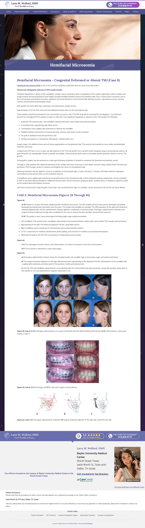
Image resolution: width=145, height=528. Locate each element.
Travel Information (40, 11)
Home (8, 11)
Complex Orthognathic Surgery (68, 515)
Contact (136, 11)
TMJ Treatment (50, 515)
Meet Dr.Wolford (69, 11)
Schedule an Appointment (106, 515)
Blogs (127, 11)
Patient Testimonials (104, 11)
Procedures (55, 11)
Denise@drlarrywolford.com (127, 487)
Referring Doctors (86, 11)
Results (118, 11)
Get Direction (101, 474)
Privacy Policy (73, 523)
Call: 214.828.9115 (85, 474)
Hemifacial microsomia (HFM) (28, 85)
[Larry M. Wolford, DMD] (39, 459)
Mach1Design (89, 523)
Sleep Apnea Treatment (88, 515)
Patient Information (22, 11)
